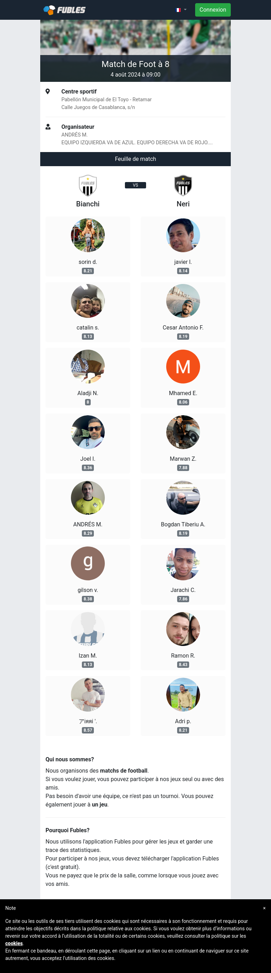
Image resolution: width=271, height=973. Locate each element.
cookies (14, 943)
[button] (180, 10)
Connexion (213, 9)
